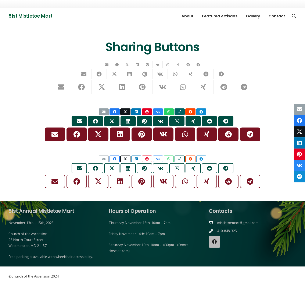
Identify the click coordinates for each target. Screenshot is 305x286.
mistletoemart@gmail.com (237, 222)
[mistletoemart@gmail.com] (213, 223)
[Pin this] (147, 64)
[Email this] (107, 64)
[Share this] (117, 64)
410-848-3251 (228, 231)
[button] (294, 16)
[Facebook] (214, 242)
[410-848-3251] (213, 231)
